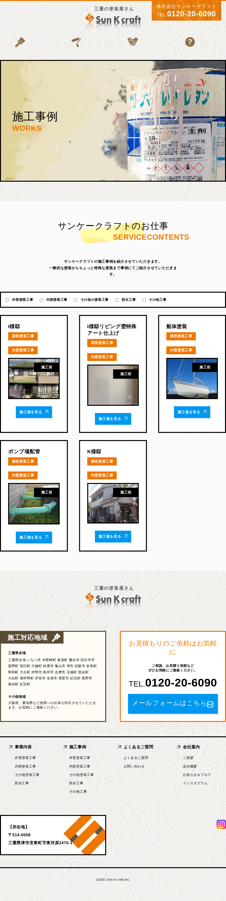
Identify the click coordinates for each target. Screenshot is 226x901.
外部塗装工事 (22, 309)
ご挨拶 (188, 767)
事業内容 (26, 51)
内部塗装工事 (56, 309)
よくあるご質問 (139, 51)
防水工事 (129, 309)
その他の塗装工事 (95, 309)
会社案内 (199, 51)
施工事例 (79, 51)
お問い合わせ (134, 776)
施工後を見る (33, 422)
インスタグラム (195, 793)
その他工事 (158, 309)
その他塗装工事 (27, 784)
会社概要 (190, 776)
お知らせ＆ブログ (197, 784)
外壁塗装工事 (25, 767)
